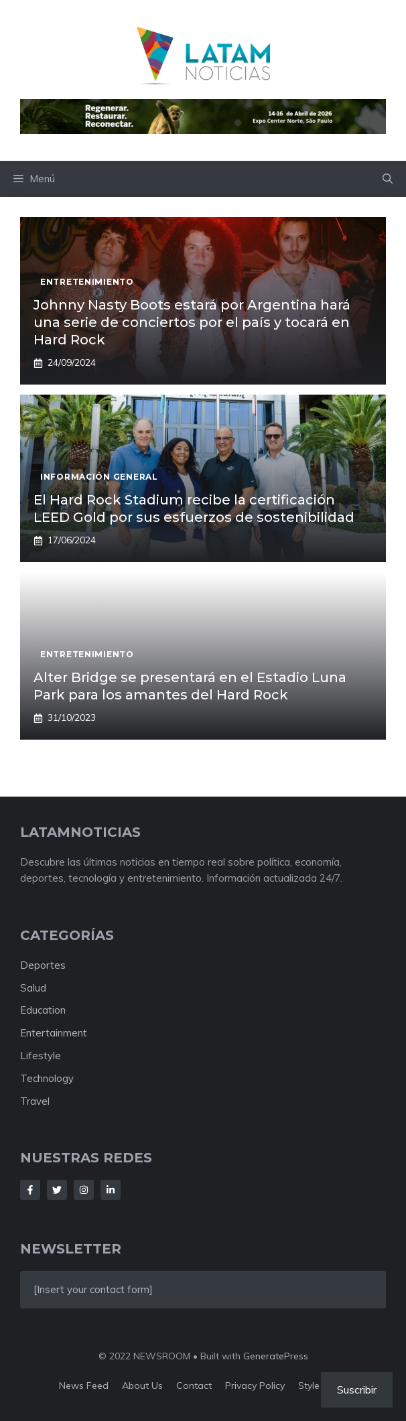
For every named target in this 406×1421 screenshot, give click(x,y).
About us (142, 1385)
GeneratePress (275, 1356)
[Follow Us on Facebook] (30, 1190)
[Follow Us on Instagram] (84, 1190)
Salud (33, 988)
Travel (35, 1101)
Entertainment (53, 1032)
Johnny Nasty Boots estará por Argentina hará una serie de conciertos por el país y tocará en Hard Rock (191, 322)
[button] (387, 179)
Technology (47, 1078)
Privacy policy (255, 1385)
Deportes (43, 965)
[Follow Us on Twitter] (57, 1190)
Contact (194, 1385)
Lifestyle (40, 1055)
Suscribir (357, 1389)
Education (43, 1010)
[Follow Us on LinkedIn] (110, 1190)
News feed (84, 1385)
